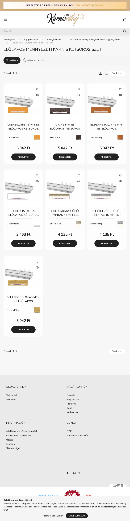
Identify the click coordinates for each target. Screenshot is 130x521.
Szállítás (10, 444)
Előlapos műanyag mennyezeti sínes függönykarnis (94, 39)
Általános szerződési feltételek (21, 431)
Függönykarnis (31, 39)
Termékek (11, 399)
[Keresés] (65, 31)
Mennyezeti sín (54, 39)
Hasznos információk (77, 435)
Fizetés (9, 440)
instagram (74, 473)
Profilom (71, 404)
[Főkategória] (9, 39)
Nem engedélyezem (53, 515)
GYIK (69, 431)
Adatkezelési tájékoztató (18, 435)
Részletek (23, 157)
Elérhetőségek (13, 448)
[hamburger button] (5, 19)
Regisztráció (73, 399)
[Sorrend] (118, 73)
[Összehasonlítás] (37, 95)
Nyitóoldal (11, 395)
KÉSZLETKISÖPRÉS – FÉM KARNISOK (65, 5)
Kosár (70, 408)
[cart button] (124, 19)
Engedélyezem (77, 515)
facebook (67, 473)
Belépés (71, 395)
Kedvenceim (73, 412)
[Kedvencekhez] (37, 89)
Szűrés (14, 60)
